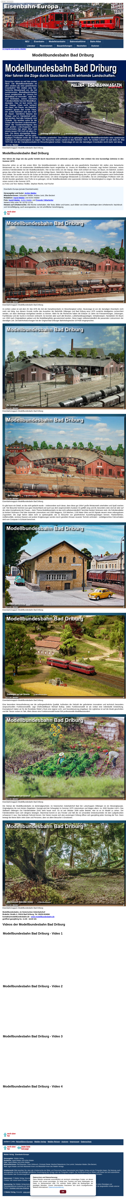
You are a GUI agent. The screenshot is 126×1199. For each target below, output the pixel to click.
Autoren (95, 46)
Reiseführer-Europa (24, 1142)
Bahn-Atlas (95, 41)
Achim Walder (26, 200)
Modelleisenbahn (57, 41)
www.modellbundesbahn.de (42, 917)
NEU (27, 41)
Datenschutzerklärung (56, 1187)
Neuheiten (82, 46)
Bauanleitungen (64, 46)
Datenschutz (86, 1142)
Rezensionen (46, 46)
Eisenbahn (39, 41)
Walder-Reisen (54, 1142)
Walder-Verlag (40, 1142)
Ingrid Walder (19, 198)
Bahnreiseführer (78, 41)
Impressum (74, 1142)
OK (63, 1192)
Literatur (31, 46)
